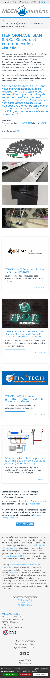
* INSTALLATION (25, 600)
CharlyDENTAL (15, 572)
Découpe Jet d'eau (10, 517)
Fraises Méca (34, 503)
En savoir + (40, 287)
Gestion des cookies (25, 641)
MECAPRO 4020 (25, 123)
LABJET (35, 86)
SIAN (17, 131)
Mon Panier (25, 663)
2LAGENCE (32, 648)
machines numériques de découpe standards (23, 546)
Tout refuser (25, 674)
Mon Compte (25, 660)
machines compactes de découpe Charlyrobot (21, 566)
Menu (42, 2)
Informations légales (25, 644)
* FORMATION (25, 602)
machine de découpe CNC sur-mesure (18, 556)
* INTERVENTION (25, 605)
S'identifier (10, 2)
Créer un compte (27, 2)
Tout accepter (10, 674)
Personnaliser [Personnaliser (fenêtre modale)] (40, 674)
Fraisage (36, 515)
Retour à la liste (25, 524)
